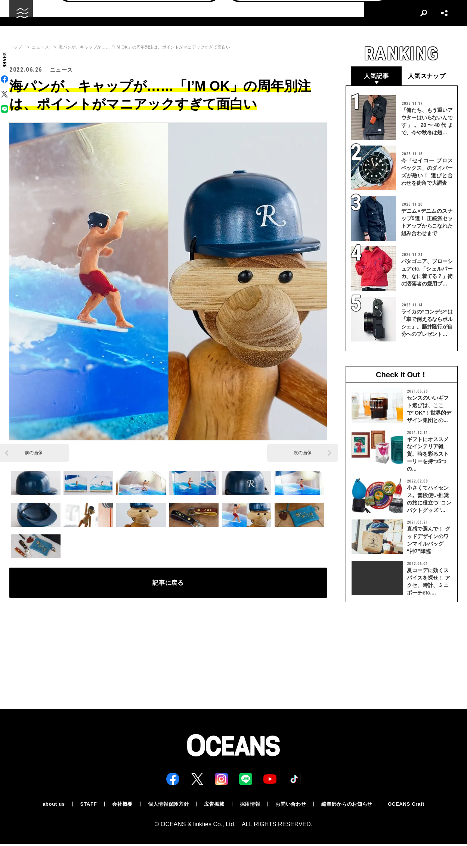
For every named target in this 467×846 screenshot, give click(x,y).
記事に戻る (168, 584)
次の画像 (303, 452)
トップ (15, 47)
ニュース (40, 47)
